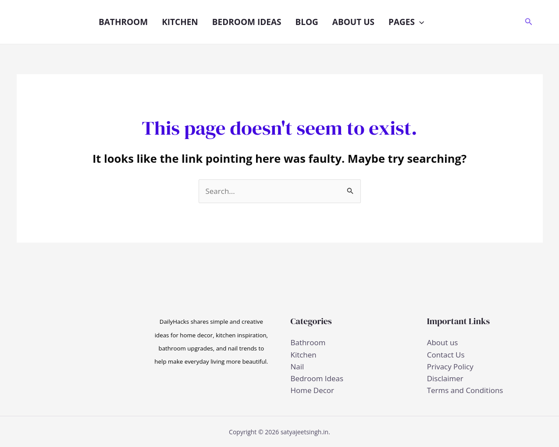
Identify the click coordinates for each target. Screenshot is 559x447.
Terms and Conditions (465, 390)
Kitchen (180, 22)
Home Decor (313, 390)
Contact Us (446, 355)
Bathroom (123, 22)
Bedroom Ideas (246, 22)
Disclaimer (445, 378)
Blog (306, 22)
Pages (406, 22)
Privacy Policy (450, 366)
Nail (297, 366)
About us (353, 22)
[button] (419, 22)
